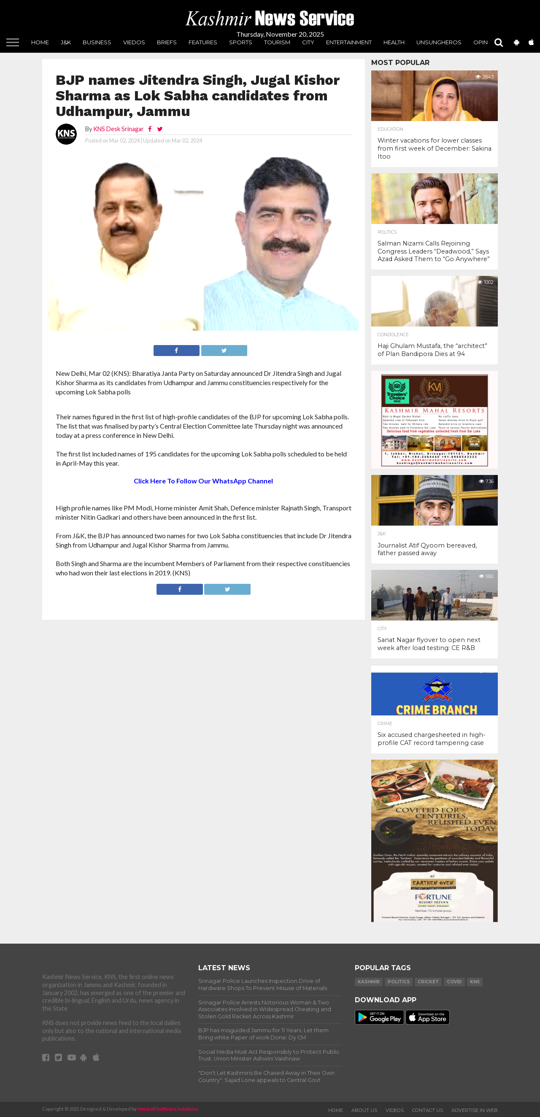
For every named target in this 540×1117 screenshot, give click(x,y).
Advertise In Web (474, 1110)
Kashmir (369, 982)
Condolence (393, 335)
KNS (475, 982)
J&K (66, 42)
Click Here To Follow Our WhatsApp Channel (203, 481)
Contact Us (427, 1110)
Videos (395, 1110)
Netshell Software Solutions (168, 1109)
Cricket (428, 982)
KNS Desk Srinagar (118, 128)
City (308, 42)
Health (394, 42)
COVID (454, 982)
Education (390, 129)
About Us (364, 1110)
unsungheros (439, 42)
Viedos (134, 42)
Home (40, 42)
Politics (387, 232)
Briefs (167, 42)
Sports (240, 42)
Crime (385, 724)
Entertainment (349, 42)
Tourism (277, 42)
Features (203, 42)
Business (97, 42)
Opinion (485, 42)
